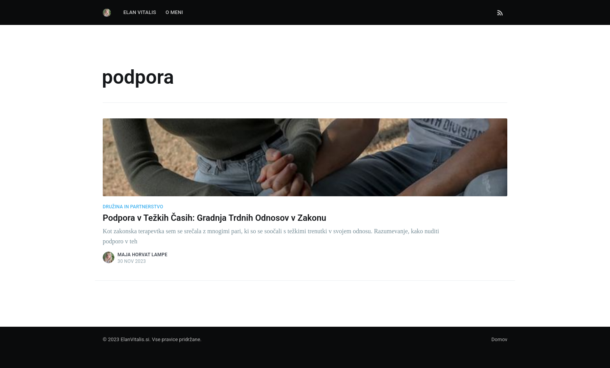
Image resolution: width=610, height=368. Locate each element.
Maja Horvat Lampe (142, 254)
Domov (499, 339)
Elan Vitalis (139, 12)
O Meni (174, 12)
